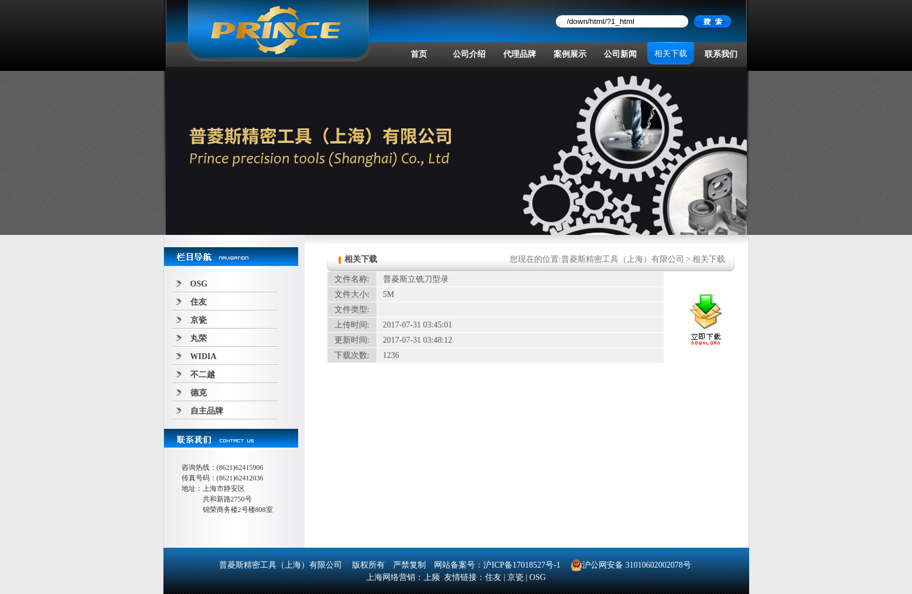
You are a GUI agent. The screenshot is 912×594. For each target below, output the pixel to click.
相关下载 (670, 53)
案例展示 (570, 54)
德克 (198, 392)
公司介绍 (469, 54)
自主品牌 (206, 411)
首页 (419, 54)
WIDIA (203, 356)
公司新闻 (620, 54)
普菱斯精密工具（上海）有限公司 (622, 259)
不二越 (202, 374)
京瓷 (198, 320)
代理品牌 (519, 54)
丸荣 (198, 338)
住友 (198, 302)
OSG (199, 283)
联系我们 (721, 54)
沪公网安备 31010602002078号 (631, 565)
